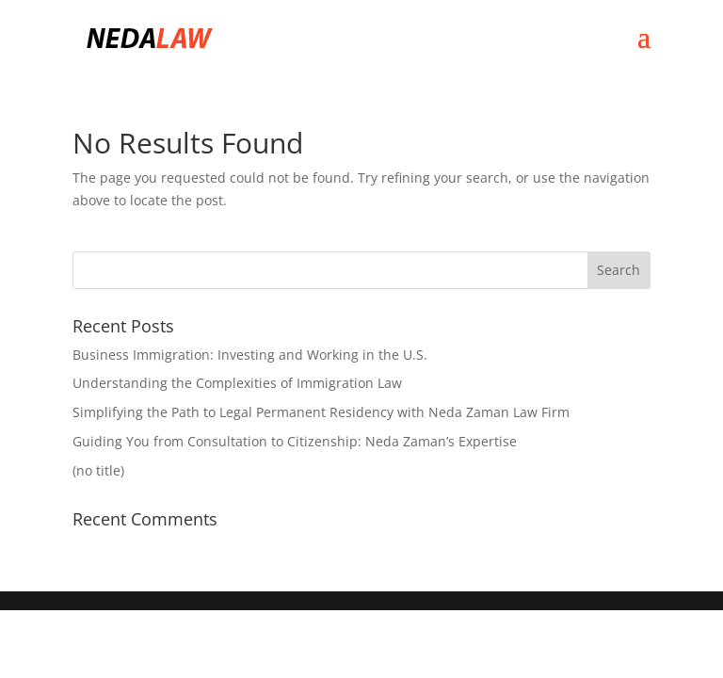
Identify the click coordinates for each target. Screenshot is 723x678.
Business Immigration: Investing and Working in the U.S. (249, 354)
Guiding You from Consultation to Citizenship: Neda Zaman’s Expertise (294, 441)
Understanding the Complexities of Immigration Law (237, 383)
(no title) (98, 470)
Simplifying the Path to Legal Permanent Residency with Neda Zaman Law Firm (321, 412)
